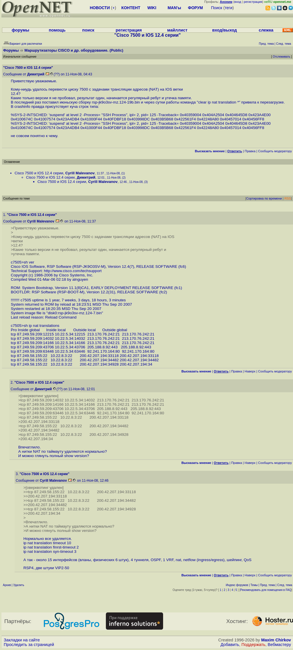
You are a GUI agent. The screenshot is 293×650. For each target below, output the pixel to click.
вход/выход (224, 30)
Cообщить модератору (275, 151)
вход (237, 1)
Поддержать (253, 644)
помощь (57, 30)
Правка (250, 151)
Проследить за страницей (29, 644)
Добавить (230, 644)
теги (228, 7)
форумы (20, 30)
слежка (266, 30)
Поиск (216, 7)
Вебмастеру (279, 644)
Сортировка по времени (264, 198)
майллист (177, 30)
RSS (287, 198)
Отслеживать (281, 56)
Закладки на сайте (22, 640)
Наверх (250, 371)
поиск (88, 30)
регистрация (253, 1)
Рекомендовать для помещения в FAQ (266, 590)
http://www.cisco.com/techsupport (73, 271)
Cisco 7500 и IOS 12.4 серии (39, 173)
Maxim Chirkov (276, 640)
